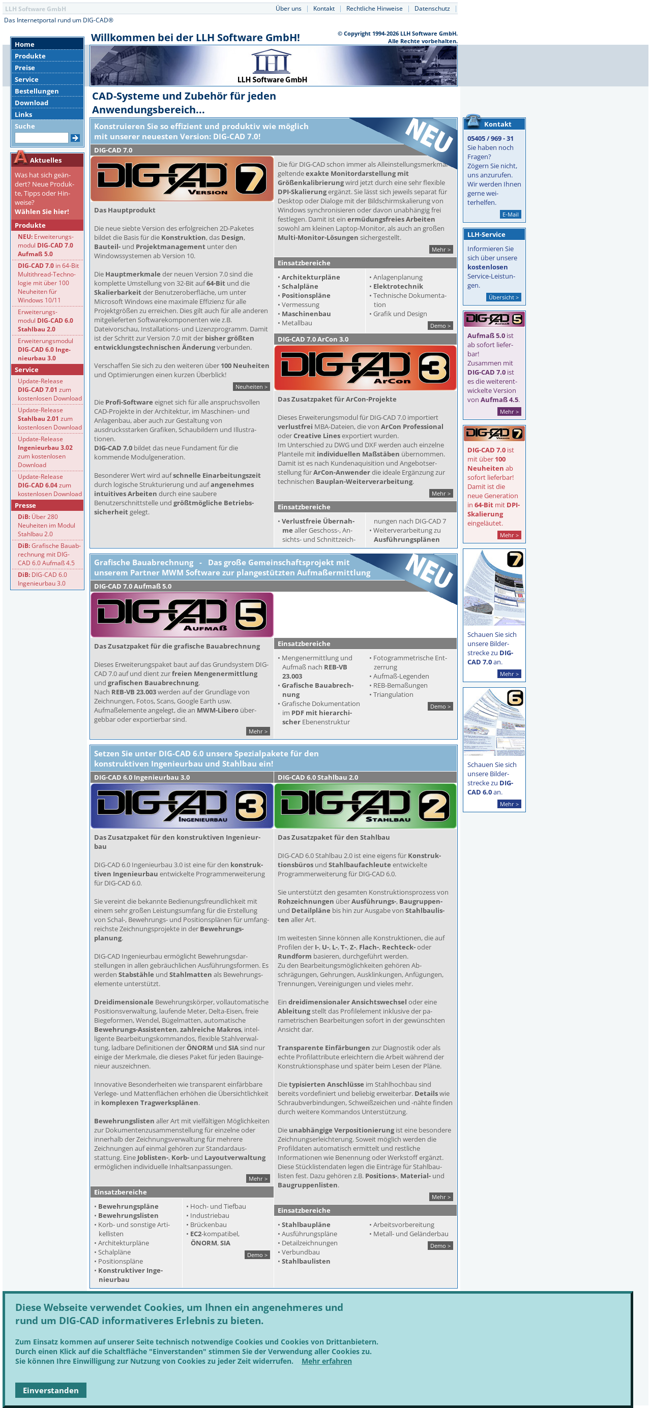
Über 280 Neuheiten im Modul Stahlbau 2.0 (46, 525)
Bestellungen (37, 91)
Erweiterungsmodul (45, 349)
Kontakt (324, 8)
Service (27, 79)
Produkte (30, 55)
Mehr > (441, 249)
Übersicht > (504, 297)
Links (23, 114)
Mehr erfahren (327, 1361)
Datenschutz (432, 8)
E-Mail (510, 214)
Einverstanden (51, 1390)
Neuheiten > (251, 386)
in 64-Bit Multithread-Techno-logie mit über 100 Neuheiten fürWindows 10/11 (48, 282)
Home (25, 44)
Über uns (289, 8)
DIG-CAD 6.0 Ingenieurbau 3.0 (42, 579)
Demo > (440, 325)
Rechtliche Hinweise (374, 8)
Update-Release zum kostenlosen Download (50, 390)
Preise (25, 67)
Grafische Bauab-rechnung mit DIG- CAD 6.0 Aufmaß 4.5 (49, 554)
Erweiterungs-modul (46, 245)
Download (31, 102)
